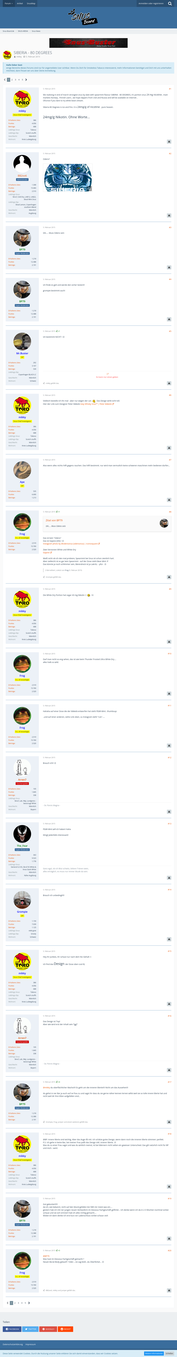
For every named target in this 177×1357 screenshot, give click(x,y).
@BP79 (46, 1256)
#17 (169, 1082)
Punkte (11, 123)
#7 (170, 459)
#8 (170, 511)
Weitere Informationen (154, 1353)
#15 (169, 951)
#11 (169, 705)
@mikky (46, 1087)
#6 (170, 395)
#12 (169, 757)
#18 (169, 1133)
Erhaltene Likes (14, 120)
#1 (170, 88)
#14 (169, 889)
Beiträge (11, 126)
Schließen (169, 1353)
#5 (170, 331)
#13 (169, 823)
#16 (169, 1016)
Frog (66, 570)
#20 (169, 1250)
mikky (19, 56)
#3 (170, 227)
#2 (170, 153)
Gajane (46, 552)
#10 (169, 653)
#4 (170, 279)
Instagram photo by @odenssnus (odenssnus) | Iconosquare (70, 543)
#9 (170, 589)
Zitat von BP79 (54, 520)
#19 (169, 1198)
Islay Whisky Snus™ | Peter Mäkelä (95, 404)
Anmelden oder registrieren (151, 3)
